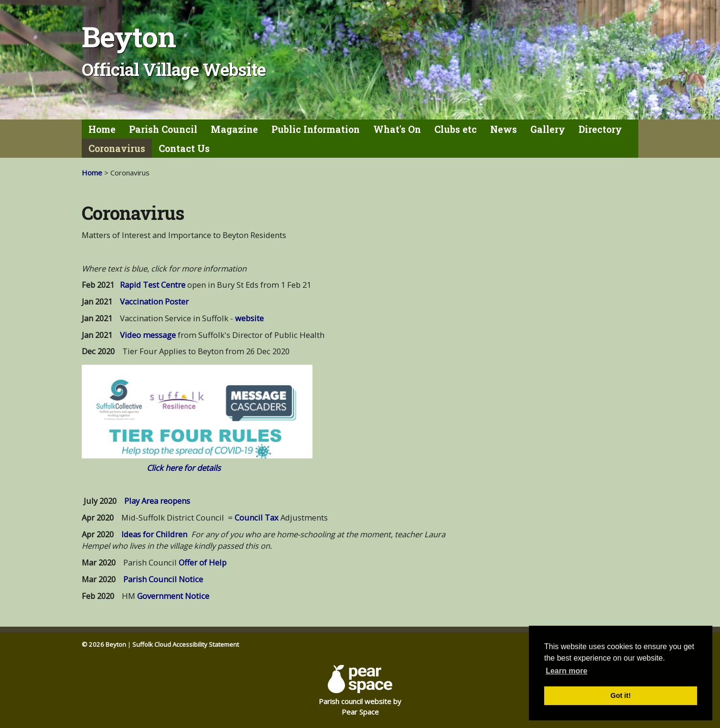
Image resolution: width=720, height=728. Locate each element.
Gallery (547, 129)
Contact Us (184, 148)
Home (102, 129)
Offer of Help (202, 562)
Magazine (234, 129)
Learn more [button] (566, 671)
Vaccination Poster (154, 301)
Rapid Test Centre (152, 284)
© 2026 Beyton (104, 644)
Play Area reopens (157, 500)
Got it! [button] (621, 695)
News (503, 129)
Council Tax (257, 517)
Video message (147, 334)
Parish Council (163, 129)
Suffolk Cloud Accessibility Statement (185, 644)
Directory (600, 129)
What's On (397, 129)
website (249, 318)
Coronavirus (116, 148)
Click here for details (184, 467)
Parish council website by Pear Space (360, 691)
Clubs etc (455, 129)
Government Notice (173, 595)
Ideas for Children (154, 534)
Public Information (315, 129)
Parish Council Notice (163, 579)
